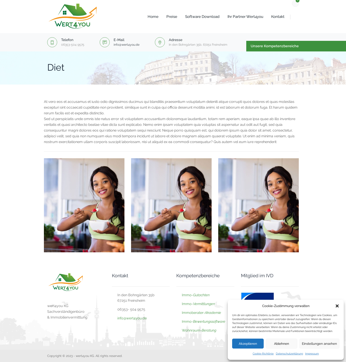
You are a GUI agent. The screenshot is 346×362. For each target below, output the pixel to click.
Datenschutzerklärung (289, 353)
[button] (337, 306)
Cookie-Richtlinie (263, 353)
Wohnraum (191, 330)
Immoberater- (201, 313)
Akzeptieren (248, 344)
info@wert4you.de (126, 44)
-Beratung (208, 330)
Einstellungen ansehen (319, 344)
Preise (166, 16)
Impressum (312, 353)
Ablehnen (281, 344)
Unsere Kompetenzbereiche (275, 46)
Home (147, 16)
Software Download (197, 16)
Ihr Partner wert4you (240, 16)
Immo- (196, 295)
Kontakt (272, 16)
